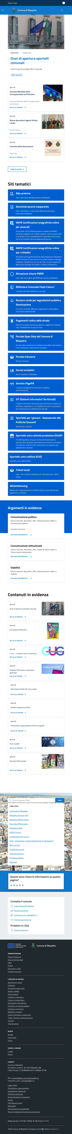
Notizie (10, 1034)
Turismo (11, 1020)
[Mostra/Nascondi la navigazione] (2, 10)
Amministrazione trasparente (19, 1097)
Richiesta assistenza (15, 1094)
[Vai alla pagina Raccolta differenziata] (17, 769)
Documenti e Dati (14, 968)
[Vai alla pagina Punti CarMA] (17, 747)
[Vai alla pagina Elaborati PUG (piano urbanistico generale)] (17, 675)
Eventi (10, 1054)
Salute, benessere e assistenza (19, 1015)
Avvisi (10, 1040)
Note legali (12, 1106)
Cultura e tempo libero (16, 1000)
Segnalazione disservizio (17, 1091)
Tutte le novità (17, 169)
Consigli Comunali (14, 971)
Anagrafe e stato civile (16, 988)
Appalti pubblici (13, 991)
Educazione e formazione (17, 1003)
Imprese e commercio (16, 1009)
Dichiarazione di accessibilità (18, 1109)
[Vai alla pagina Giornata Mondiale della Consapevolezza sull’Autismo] (17, 106)
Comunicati (12, 1037)
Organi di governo (14, 957)
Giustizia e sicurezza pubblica (18, 1006)
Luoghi (10, 1051)
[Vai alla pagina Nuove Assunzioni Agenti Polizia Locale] (17, 132)
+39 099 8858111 (28, 1080)
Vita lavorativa (13, 1023)
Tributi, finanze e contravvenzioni (20, 1018)
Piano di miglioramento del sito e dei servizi (24, 1112)
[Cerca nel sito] (62, 10)
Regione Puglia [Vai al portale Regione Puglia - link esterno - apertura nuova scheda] (12, 3)
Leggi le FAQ (12, 1085)
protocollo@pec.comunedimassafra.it (25, 1078)
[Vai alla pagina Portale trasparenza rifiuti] (19, 712)
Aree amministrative (15, 959)
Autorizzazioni (13, 994)
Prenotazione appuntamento (18, 1088)
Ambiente (11, 985)
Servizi (10, 1100)
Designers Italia (42, 1120)
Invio (60, 800)
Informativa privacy (15, 1103)
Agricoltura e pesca (15, 982)
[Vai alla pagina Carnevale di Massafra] (17, 639)
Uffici (10, 962)
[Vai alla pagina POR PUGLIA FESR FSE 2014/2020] (19, 693)
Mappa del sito (13, 1120)
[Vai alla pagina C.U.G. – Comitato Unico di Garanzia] (17, 656)
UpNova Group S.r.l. (50, 1129)
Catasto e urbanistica (16, 997)
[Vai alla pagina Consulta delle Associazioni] (17, 156)
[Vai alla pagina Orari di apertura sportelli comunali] (17, 616)
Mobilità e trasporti (15, 1012)
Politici (10, 965)
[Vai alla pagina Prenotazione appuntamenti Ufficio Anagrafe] (19, 730)
